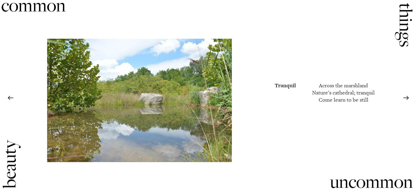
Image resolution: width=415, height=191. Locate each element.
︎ (10, 98)
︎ (406, 98)
